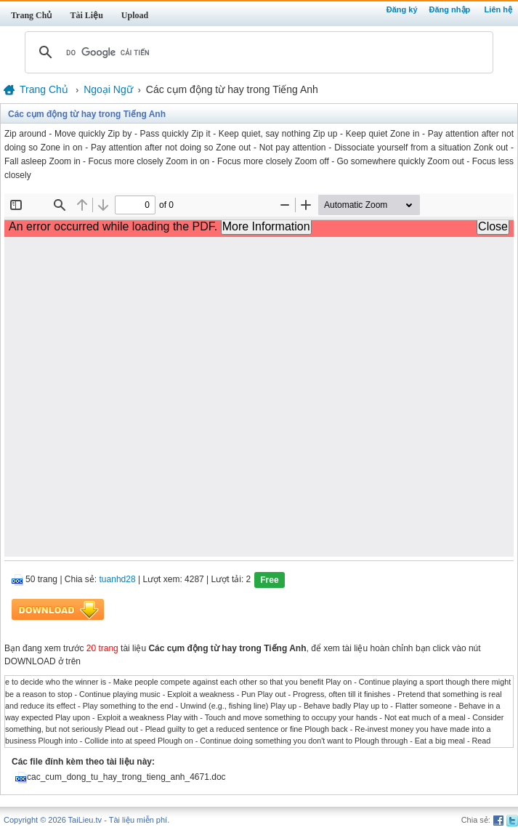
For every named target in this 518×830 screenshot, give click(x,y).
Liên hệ (498, 9)
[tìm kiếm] (257, 52)
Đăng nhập (450, 9)
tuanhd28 (118, 580)
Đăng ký (402, 9)
